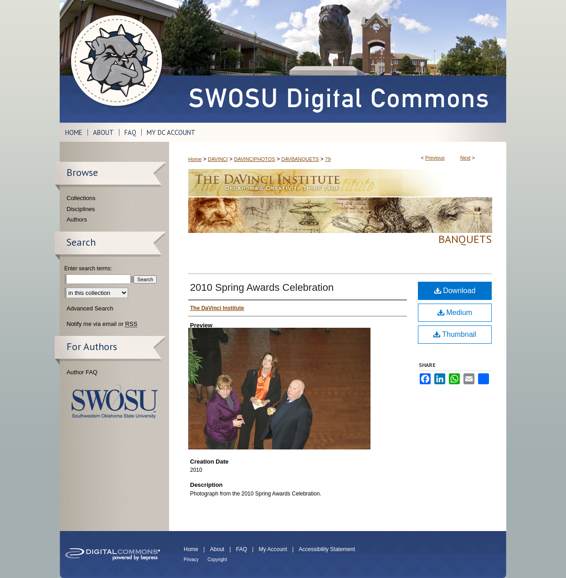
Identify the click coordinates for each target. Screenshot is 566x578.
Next (465, 157)
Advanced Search (90, 308)
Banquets (465, 239)
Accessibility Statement (327, 549)
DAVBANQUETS (300, 159)
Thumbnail (454, 334)
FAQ (241, 549)
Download (455, 290)
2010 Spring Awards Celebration (262, 287)
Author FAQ (82, 372)
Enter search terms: (88, 268)
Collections (81, 198)
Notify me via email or (102, 324)
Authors (77, 219)
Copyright (217, 559)
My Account (273, 549)
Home (194, 159)
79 (327, 159)
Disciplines (81, 209)
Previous (435, 157)
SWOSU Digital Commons (337, 61)
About (217, 549)
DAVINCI (218, 159)
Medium (454, 312)
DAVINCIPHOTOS (254, 159)
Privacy (191, 559)
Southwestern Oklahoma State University (115, 401)
